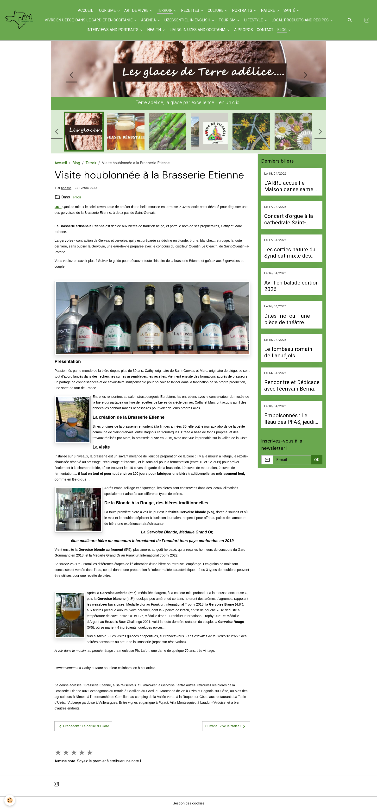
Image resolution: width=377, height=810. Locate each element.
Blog (285, 29)
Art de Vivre (139, 10)
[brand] (22, 20)
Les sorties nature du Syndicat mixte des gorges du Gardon (289, 252)
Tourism (230, 20)
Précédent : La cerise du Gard (85, 726)
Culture (218, 10)
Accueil (88, 10)
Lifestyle (256, 20)
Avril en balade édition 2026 (291, 285)
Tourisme (109, 10)
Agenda (151, 20)
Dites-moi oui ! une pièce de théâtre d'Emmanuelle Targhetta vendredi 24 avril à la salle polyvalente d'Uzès (291, 319)
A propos (246, 29)
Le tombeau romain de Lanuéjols (288, 352)
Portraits (245, 10)
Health (157, 29)
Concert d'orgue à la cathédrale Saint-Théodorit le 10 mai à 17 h (290, 219)
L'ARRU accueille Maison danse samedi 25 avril (291, 186)
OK (316, 459)
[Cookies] (10, 800)
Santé (292, 10)
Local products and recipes (303, 20)
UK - (58, 207)
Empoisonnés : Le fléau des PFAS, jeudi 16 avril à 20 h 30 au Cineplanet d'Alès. (289, 418)
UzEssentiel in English (190, 20)
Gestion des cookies (188, 803)
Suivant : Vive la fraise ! (224, 726)
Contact (267, 29)
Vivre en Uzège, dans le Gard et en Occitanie (91, 20)
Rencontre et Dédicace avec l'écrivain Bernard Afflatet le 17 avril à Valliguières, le (292, 385)
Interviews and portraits (115, 29)
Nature (271, 10)
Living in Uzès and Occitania (200, 29)
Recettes (193, 10)
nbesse (66, 188)
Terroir (168, 10)
